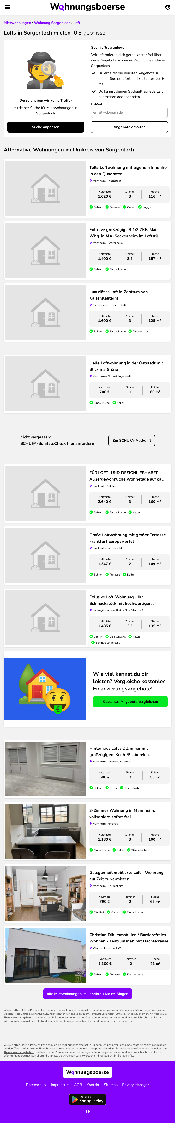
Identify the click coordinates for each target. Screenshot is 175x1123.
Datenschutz (36, 1084)
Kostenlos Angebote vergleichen (130, 701)
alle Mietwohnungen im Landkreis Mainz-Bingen (87, 993)
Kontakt (93, 1084)
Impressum (60, 1084)
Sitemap (111, 1084)
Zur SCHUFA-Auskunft (132, 440)
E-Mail (96, 104)
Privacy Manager (135, 1084)
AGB (78, 1084)
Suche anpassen (45, 127)
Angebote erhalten (129, 127)
